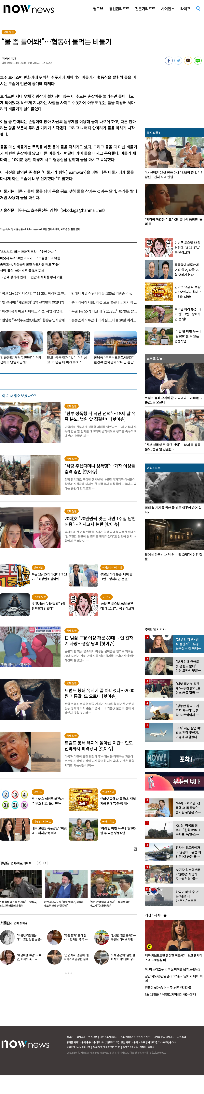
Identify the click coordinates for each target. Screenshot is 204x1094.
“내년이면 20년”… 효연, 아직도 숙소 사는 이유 (29, 959)
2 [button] (68, 973)
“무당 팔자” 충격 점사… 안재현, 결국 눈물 (75, 939)
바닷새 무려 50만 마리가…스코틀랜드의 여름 (30, 258)
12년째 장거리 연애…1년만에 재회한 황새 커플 (31, 277)
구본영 (6, 59)
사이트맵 (181, 1036)
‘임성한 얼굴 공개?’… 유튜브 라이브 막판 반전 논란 (123, 939)
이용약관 (92, 1036)
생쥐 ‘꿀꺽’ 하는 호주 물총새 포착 (22, 270)
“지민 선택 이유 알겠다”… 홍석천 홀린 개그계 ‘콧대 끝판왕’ (110, 904)
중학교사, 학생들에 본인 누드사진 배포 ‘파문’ (30, 264)
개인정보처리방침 (108, 1036)
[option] (65, 890)
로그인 (70, 1036)
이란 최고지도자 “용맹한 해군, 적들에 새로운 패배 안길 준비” (64, 904)
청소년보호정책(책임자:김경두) (135, 1036)
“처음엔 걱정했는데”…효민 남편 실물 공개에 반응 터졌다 (28, 939)
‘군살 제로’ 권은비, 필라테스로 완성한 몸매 (76, 957)
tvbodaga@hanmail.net (82, 210)
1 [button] (66, 973)
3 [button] (71, 973)
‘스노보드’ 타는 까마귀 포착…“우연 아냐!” (28, 251)
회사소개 (81, 1036)
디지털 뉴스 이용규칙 (164, 1036)
